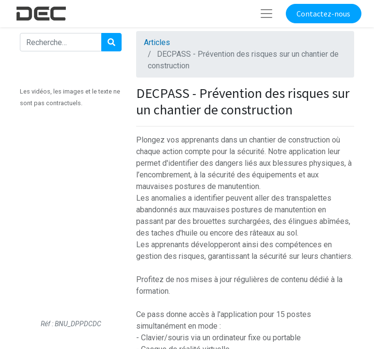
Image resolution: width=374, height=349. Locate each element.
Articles (157, 42)
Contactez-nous (323, 13)
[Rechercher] (111, 42)
